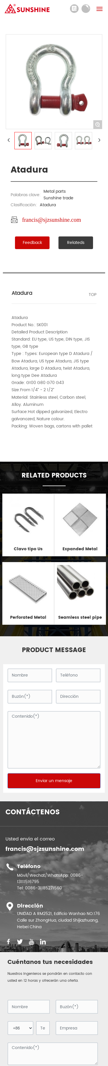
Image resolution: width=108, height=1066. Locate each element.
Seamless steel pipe (80, 617)
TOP (92, 294)
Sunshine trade (58, 198)
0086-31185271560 (43, 888)
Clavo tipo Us (28, 549)
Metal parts (54, 191)
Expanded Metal (80, 549)
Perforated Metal (28, 617)
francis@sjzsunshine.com (51, 220)
